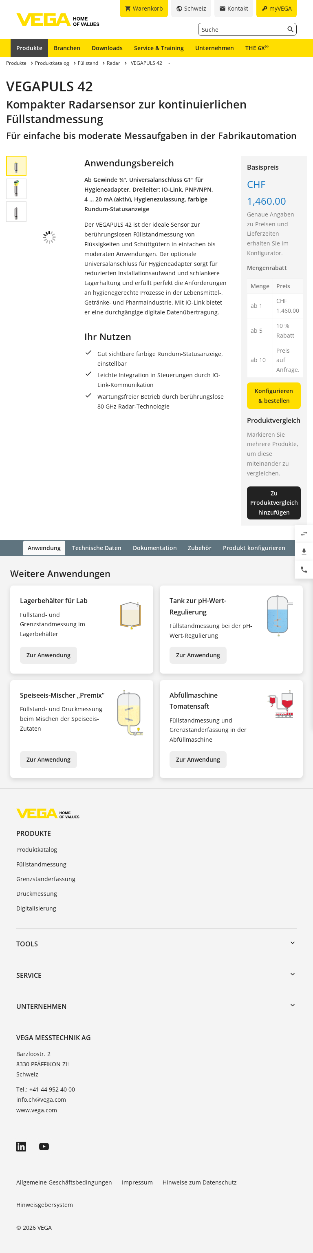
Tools (27, 943)
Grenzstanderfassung (45, 878)
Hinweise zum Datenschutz (200, 1181)
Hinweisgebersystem (44, 1204)
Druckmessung (36, 892)
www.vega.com (36, 1109)
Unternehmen (214, 48)
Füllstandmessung (41, 863)
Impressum (137, 1181)
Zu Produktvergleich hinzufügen (274, 503)
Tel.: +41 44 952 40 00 (45, 1088)
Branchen (67, 48)
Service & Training (159, 48)
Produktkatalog (36, 849)
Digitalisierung (36, 907)
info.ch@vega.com (41, 1099)
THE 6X (257, 48)
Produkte (29, 48)
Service (29, 974)
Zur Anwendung (48, 654)
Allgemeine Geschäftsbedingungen (64, 1181)
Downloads (107, 48)
